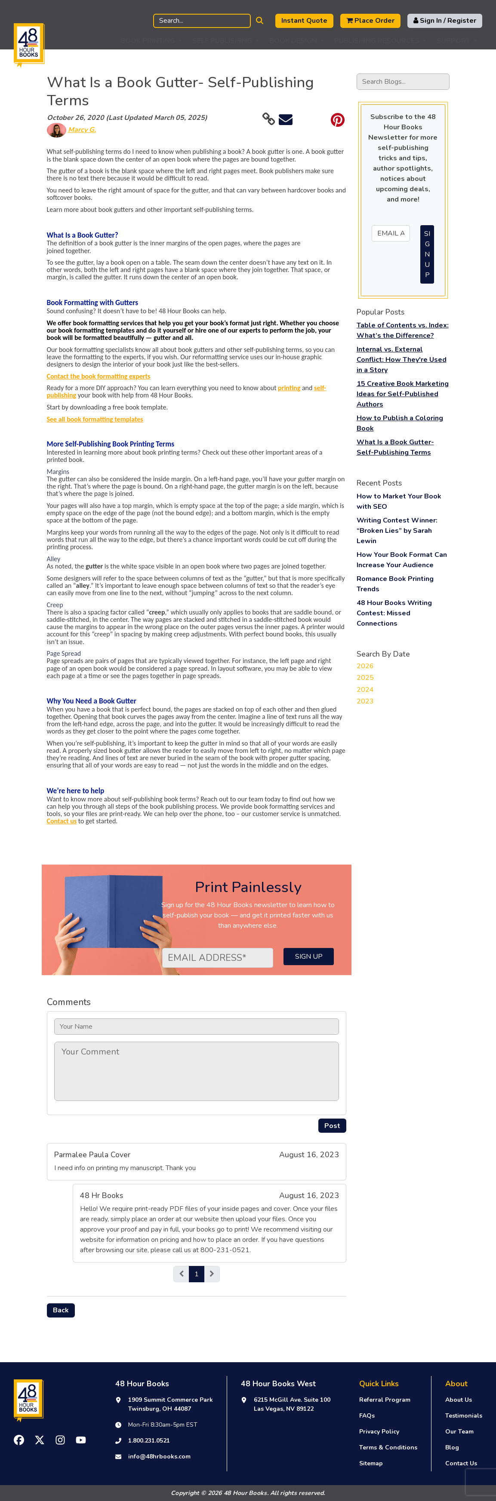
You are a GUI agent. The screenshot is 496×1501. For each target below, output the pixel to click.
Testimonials (463, 1416)
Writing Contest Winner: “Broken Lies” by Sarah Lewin (397, 531)
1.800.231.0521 (149, 1441)
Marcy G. (82, 130)
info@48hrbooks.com (159, 1456)
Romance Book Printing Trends (395, 584)
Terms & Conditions (388, 1447)
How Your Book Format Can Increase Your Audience (402, 560)
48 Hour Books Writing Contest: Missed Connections (394, 613)
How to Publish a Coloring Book (400, 423)
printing (289, 388)
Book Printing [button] (147, 41)
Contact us (62, 821)
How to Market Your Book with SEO (399, 501)
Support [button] (453, 41)
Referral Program (384, 1400)
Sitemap (371, 1463)
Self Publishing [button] (222, 41)
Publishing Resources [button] (376, 41)
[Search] (202, 21)
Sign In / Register (444, 20)
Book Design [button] (293, 41)
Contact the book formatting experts (99, 376)
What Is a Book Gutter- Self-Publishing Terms (395, 447)
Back (61, 1310)
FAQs (367, 1416)
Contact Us (461, 1463)
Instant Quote (304, 20)
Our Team (459, 1432)
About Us (458, 1400)
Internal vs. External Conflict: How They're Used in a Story (402, 360)
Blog (452, 1447)
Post (332, 1126)
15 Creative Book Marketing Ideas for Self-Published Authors (403, 394)
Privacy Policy (379, 1432)
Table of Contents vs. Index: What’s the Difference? (403, 330)
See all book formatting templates (95, 419)
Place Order (370, 20)
